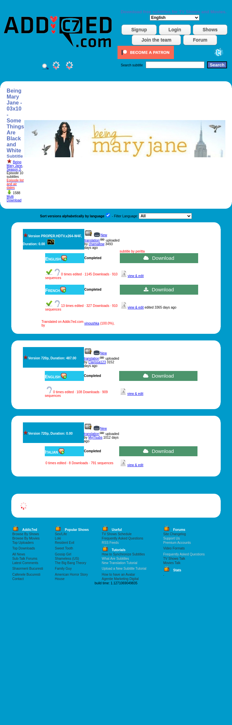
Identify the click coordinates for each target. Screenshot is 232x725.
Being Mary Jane (14, 164)
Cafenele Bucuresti (26, 574)
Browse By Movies (25, 538)
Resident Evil (64, 542)
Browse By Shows (25, 534)
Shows (209, 29)
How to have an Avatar (118, 574)
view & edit (136, 276)
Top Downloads (23, 548)
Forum (200, 39)
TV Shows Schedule (117, 534)
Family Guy (63, 568)
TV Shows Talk (174, 558)
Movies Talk (172, 563)
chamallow (96, 244)
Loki (58, 538)
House (59, 579)
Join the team (156, 39)
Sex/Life (61, 534)
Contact (18, 579)
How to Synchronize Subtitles (123, 554)
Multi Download (14, 198)
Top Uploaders (23, 542)
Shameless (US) (67, 558)
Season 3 (14, 169)
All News (18, 554)
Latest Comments (25, 563)
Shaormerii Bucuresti (27, 568)
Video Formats (174, 548)
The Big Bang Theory (70, 563)
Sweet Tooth (64, 548)
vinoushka (91, 323)
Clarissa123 (97, 362)
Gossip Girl (63, 554)
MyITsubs (95, 437)
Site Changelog (174, 534)
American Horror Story (71, 574)
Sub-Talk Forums (25, 558)
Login (175, 29)
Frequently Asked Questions (122, 538)
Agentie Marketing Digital (120, 579)
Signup (139, 29)
